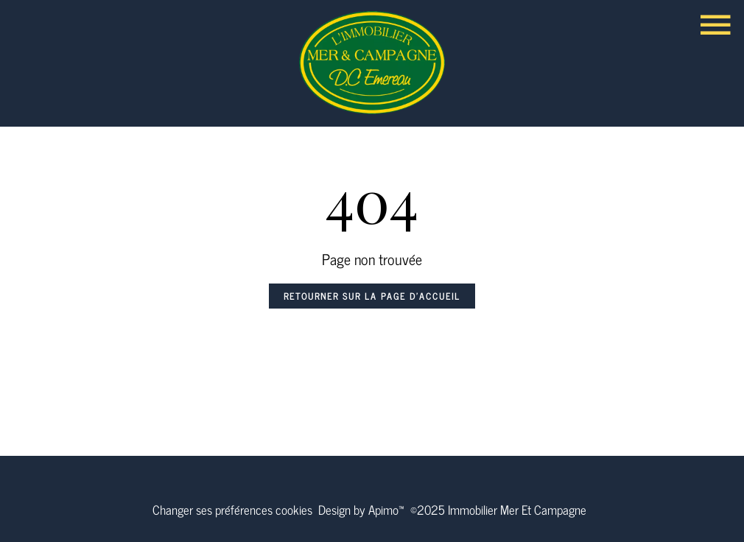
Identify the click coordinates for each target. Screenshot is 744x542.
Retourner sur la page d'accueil (372, 296)
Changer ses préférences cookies (232, 509)
